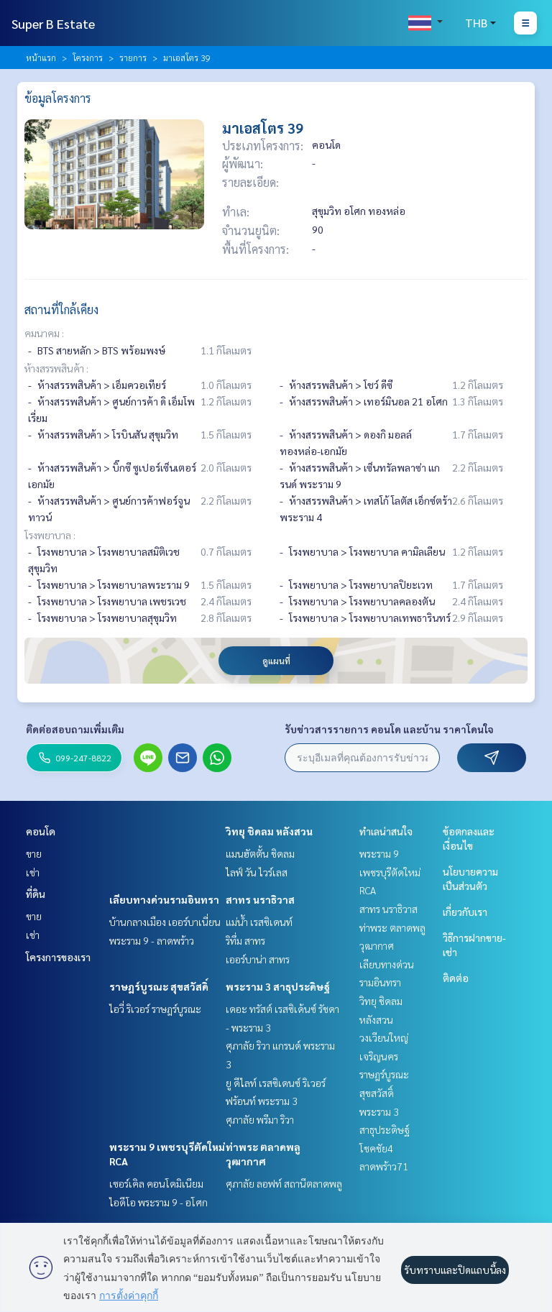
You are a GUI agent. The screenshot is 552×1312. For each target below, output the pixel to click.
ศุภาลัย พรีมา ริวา (260, 1119)
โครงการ (88, 57)
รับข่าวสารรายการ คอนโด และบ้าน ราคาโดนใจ (389, 728)
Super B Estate (53, 23)
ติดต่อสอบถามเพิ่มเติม (75, 728)
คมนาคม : (44, 332)
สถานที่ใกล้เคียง (61, 309)
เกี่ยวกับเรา (465, 911)
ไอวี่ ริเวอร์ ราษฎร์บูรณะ (155, 1008)
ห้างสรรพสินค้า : (56, 368)
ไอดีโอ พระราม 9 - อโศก (158, 1202)
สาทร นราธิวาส (260, 899)
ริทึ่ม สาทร (245, 940)
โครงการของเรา (58, 956)
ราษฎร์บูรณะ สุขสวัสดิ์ (158, 986)
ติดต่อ (456, 977)
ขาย (34, 853)
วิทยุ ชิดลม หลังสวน (269, 831)
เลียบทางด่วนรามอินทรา (164, 899)
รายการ (133, 57)
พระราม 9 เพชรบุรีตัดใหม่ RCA (389, 871)
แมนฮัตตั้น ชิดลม (260, 853)
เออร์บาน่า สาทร (258, 959)
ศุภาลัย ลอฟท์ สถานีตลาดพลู (284, 1183)
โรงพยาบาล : (49, 534)
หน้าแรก (41, 57)
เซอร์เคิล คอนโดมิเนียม (156, 1183)
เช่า (33, 872)
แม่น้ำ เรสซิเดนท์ (259, 921)
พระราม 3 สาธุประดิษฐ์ (278, 986)
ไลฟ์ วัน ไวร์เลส (257, 872)
